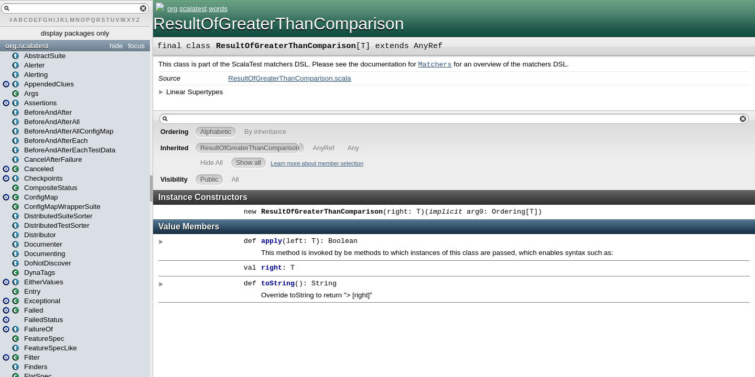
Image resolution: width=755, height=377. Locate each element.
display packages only (75, 33)
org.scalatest (26, 46)
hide (116, 46)
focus (136, 46)
